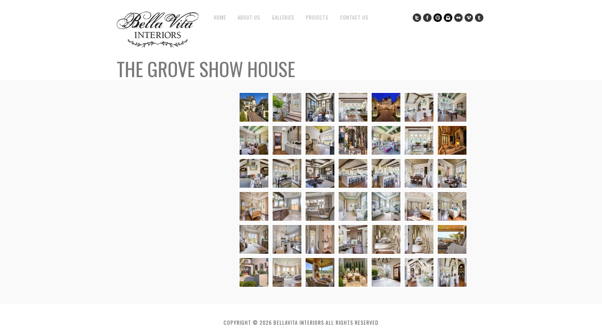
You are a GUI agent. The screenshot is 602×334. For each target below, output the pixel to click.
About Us (249, 17)
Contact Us (354, 17)
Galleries (283, 17)
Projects (317, 17)
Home (220, 17)
